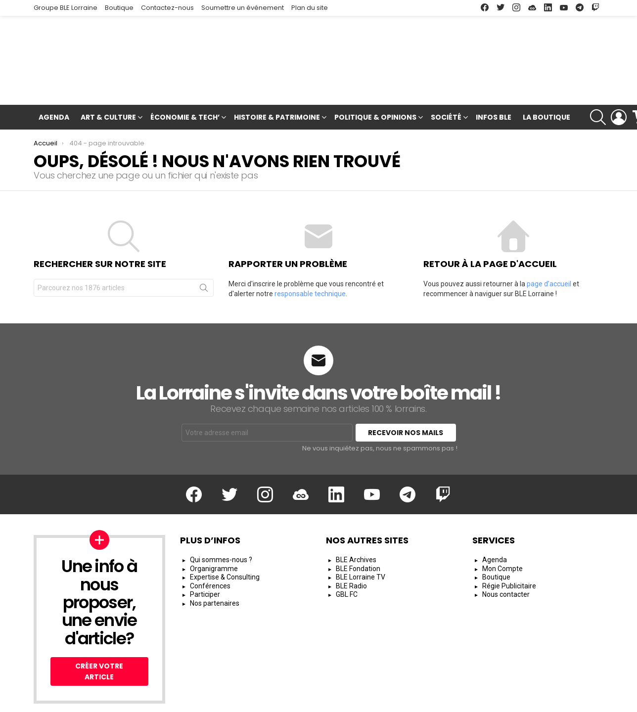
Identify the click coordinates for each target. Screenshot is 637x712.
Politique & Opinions (375, 72)
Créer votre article (99, 634)
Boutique (119, 7)
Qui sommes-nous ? (221, 523)
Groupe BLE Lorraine (65, 7)
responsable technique (310, 248)
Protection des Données (493, 700)
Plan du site (309, 7)
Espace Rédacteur (573, 700)
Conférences (210, 549)
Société (446, 72)
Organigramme (214, 531)
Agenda (54, 71)
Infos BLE (493, 71)
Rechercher (204, 244)
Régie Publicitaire (509, 549)
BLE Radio (351, 549)
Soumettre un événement (242, 7)
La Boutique (546, 71)
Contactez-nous (167, 7)
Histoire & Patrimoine (277, 72)
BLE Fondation (358, 531)
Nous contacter (506, 558)
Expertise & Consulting (225, 540)
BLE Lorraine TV (360, 540)
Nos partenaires (214, 566)
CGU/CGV (427, 700)
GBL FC (347, 558)
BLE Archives (356, 523)
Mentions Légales (372, 700)
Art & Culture (108, 72)
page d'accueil (549, 238)
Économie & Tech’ (185, 72)
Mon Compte (502, 531)
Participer (205, 558)
